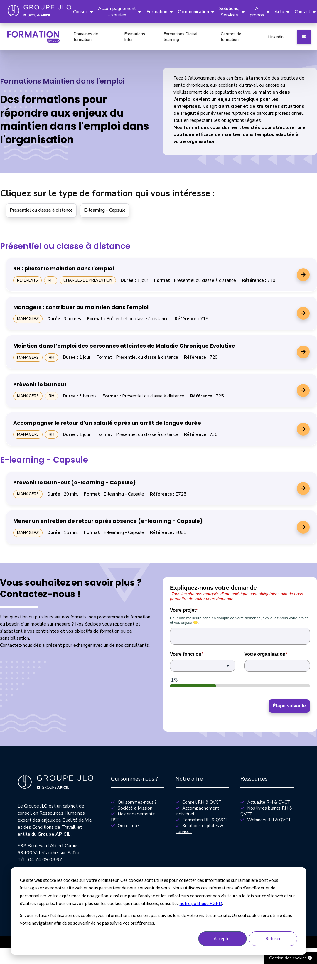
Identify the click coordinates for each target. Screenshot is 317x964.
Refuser (273, 938)
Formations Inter (134, 36)
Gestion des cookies (290, 958)
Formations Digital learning (181, 36)
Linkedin (276, 37)
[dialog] (158, 911)
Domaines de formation (86, 36)
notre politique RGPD (201, 903)
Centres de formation (231, 36)
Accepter (222, 938)
